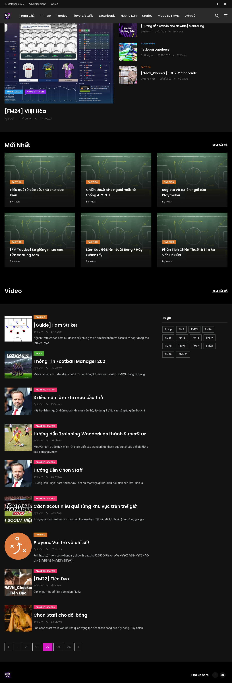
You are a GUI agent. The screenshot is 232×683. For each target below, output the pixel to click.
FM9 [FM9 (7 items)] (181, 329)
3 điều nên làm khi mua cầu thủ (72, 393)
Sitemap (124, 665)
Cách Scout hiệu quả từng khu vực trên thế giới (89, 493)
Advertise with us (105, 665)
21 (37, 621)
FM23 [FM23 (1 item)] (209, 346)
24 (69, 621)
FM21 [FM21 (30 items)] (182, 346)
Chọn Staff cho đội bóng (64, 593)
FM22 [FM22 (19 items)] (195, 346)
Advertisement (37, 4)
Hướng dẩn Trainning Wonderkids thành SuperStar (93, 425)
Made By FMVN (168, 16)
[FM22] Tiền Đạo (54, 560)
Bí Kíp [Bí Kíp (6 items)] (168, 329)
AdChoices (46, 665)
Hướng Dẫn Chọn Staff (61, 460)
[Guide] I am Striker (59, 325)
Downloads (107, 16)
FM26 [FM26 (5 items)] (168, 354)
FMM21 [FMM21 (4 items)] (183, 354)
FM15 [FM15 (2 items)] (168, 337)
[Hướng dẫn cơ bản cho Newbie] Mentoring (173, 26)
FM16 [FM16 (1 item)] (182, 337)
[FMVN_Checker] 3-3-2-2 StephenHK (170, 73)
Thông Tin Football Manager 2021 (73, 360)
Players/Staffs (83, 16)
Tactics (61, 16)
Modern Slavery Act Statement (74, 665)
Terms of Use (28, 665)
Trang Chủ (27, 16)
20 (26, 621)
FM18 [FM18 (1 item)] (195, 337)
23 (58, 621)
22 (47, 621)
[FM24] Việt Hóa (25, 111)
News (42, 352)
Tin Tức (45, 16)
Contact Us (11, 665)
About (54, 4)
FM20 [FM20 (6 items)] (168, 346)
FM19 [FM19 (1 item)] (209, 337)
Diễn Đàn (191, 16)
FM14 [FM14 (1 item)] (208, 329)
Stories (147, 16)
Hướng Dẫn (129, 16)
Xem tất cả (219, 145)
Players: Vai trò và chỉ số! (65, 525)
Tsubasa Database (156, 50)
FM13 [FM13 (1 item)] (194, 329)
